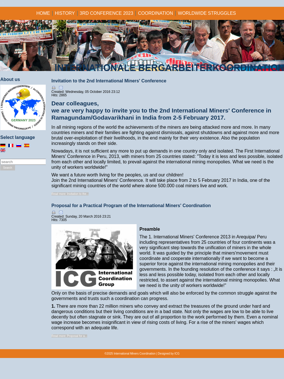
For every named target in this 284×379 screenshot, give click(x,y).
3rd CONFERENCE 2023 (106, 13)
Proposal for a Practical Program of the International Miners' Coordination (131, 205)
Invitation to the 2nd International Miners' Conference (108, 80)
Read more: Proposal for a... (69, 336)
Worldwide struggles (207, 13)
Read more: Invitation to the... (70, 193)
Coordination (155, 13)
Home (43, 13)
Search (7, 167)
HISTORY (65, 13)
